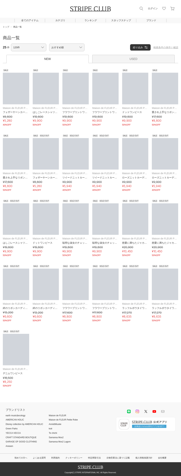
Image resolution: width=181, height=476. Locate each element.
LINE (128, 411)
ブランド (151, 20)
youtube (154, 411)
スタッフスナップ (121, 20)
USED (133, 58)
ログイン (153, 8)
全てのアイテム (30, 20)
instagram (137, 411)
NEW (47, 58)
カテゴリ (60, 20)
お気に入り (164, 8)
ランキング (90, 20)
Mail (162, 411)
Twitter (145, 411)
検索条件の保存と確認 (165, 47)
